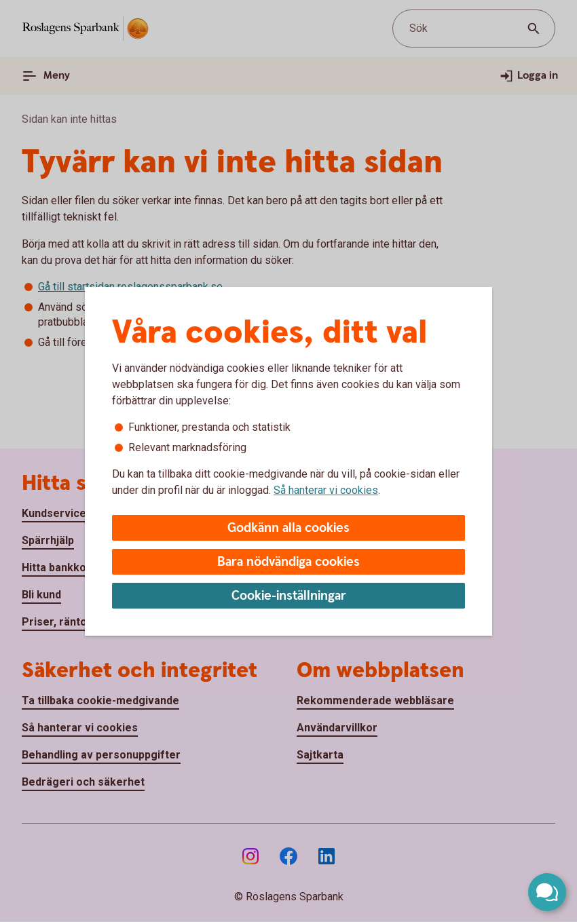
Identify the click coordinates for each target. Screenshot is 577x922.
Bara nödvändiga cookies (288, 562)
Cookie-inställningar (288, 596)
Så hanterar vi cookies (326, 490)
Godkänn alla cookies (288, 528)
